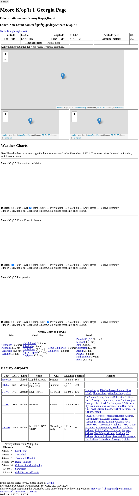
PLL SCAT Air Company (108, 403)
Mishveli (80, 342)
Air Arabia (90, 397)
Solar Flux (73, 207)
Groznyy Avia (122, 421)
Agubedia (6, 347)
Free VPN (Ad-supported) (104, 488)
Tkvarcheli (20, 454)
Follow (4, 1)
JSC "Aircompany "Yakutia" (107, 424)
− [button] (5, 59)
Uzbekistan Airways (109, 439)
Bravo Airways (92, 400)
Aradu (79, 350)
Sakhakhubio (83, 356)
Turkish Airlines (122, 409)
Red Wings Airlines (104, 433)
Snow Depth (89, 207)
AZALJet (89, 415)
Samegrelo (20, 468)
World (3, 31)
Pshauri (80, 353)
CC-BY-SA (101, 108)
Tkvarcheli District (25, 458)
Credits (50, 482)
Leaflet (60, 108)
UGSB (5, 404)
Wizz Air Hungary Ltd (119, 393)
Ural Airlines (99, 393)
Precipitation (56, 207)
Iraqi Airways (92, 390)
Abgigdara (28, 355)
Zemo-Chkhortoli (57, 347)
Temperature (39, 207)
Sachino (5, 353)
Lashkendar (21, 451)
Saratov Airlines (102, 436)
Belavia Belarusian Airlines (119, 397)
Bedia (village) (23, 461)
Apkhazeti (21, 31)
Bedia (79, 359)
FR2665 (6, 385)
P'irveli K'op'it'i (84, 339)
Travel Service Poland (100, 409)
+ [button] (5, 54)
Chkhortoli (53, 350)
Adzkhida (28, 346)
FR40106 (7, 379)
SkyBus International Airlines (100, 406)
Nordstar (116, 427)
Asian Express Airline (115, 418)
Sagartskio (6, 350)
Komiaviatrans (103, 427)
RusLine (120, 433)
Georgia (11, 31)
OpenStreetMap (80, 108)
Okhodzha (6, 344)
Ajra (78, 344)
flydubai (126, 439)
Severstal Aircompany (123, 436)
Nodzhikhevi (29, 343)
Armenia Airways (94, 418)
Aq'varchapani (30, 352)
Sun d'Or (121, 406)
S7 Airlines (128, 403)
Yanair (97, 411)
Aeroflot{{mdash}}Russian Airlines (114, 415)
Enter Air (119, 400)
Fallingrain (119, 108)
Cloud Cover (21, 207)
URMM (6, 427)
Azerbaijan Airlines (95, 421)
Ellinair (110, 421)
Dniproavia (107, 400)
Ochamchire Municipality (28, 465)
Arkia (100, 397)
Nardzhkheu (29, 349)
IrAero (88, 424)
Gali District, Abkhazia (27, 472)
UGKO (5, 391)
